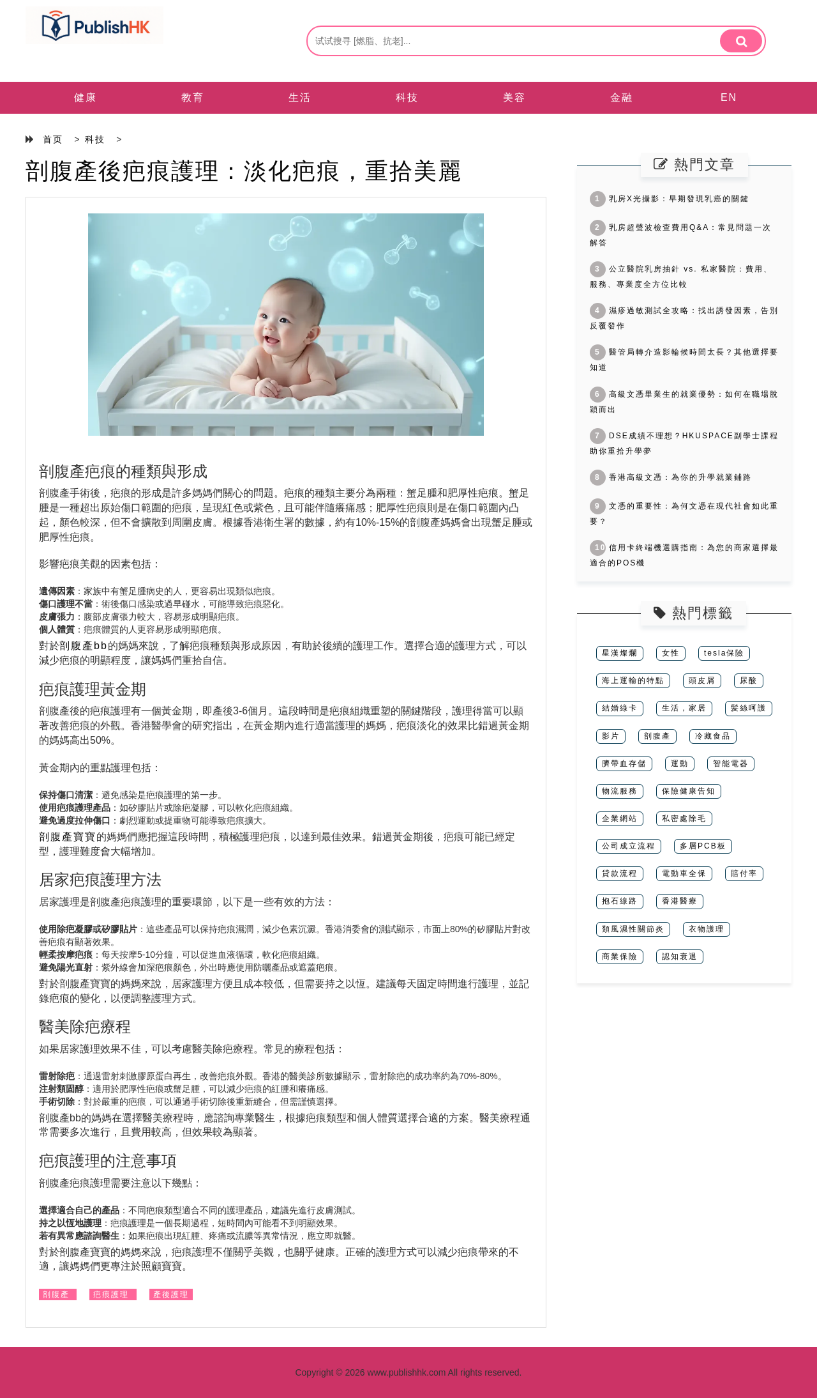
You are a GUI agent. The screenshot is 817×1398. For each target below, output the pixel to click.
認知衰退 (680, 956)
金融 (621, 97)
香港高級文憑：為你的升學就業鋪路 (671, 477)
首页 (53, 139)
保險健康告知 (689, 791)
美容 (514, 97)
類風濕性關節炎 (633, 929)
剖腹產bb (83, 645)
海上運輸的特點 (633, 680)
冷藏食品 (713, 736)
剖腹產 (56, 1294)
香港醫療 (680, 900)
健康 (85, 97)
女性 (671, 653)
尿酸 (749, 680)
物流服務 (620, 791)
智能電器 (731, 763)
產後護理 (171, 1294)
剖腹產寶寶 (67, 836)
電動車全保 (684, 873)
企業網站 (620, 818)
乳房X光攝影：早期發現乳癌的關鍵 (669, 198)
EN (729, 97)
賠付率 (744, 873)
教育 (192, 97)
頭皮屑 (702, 680)
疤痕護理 (111, 1294)
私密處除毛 (684, 818)
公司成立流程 (629, 845)
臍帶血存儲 (624, 763)
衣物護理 (706, 929)
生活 (300, 97)
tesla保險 (724, 653)
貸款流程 (620, 873)
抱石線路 (620, 900)
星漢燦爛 (620, 653)
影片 (611, 736)
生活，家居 (684, 707)
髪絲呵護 (749, 707)
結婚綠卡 (620, 707)
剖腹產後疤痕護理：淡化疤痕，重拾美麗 (244, 171)
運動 (680, 763)
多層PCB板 (703, 845)
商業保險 (620, 956)
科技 (407, 97)
